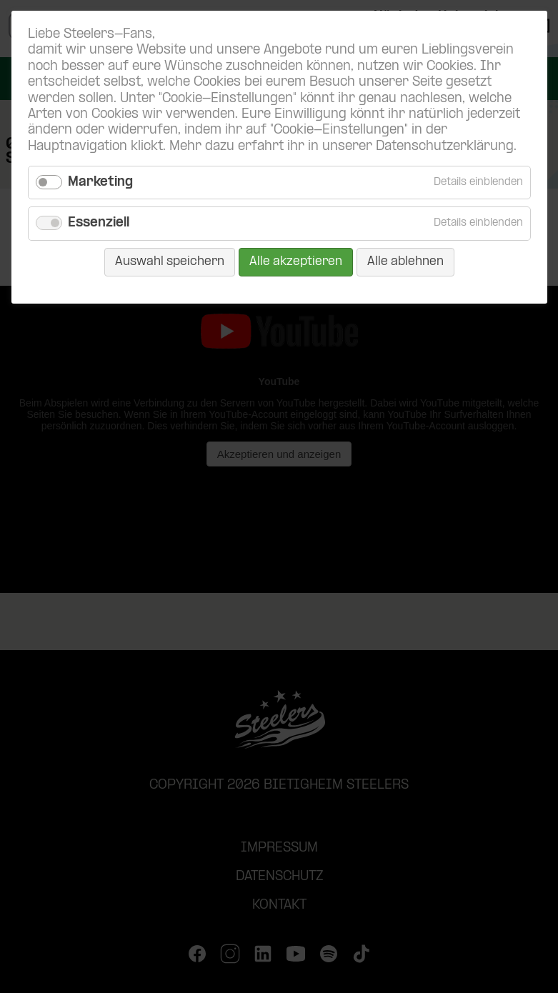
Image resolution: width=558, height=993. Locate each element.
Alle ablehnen (405, 262)
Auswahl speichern (169, 262)
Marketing (100, 182)
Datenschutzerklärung (445, 147)
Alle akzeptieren (295, 262)
